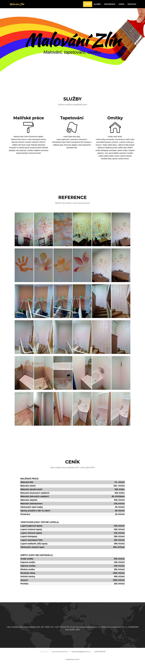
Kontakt (132, 6)
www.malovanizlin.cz (116, 627)
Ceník (121, 6)
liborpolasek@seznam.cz (88, 627)
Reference (109, 6)
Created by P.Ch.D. (72, 659)
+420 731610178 (61, 627)
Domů (88, 6)
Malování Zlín (18, 5)
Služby (97, 6)
